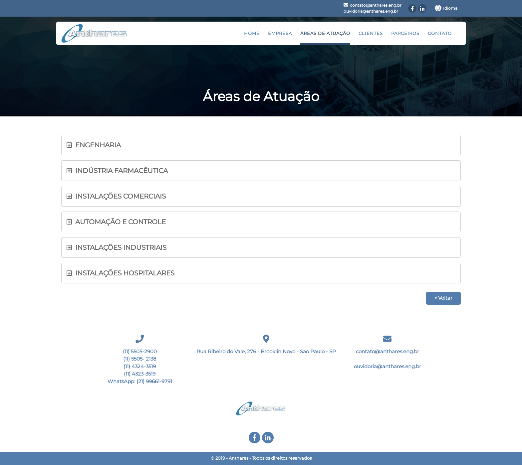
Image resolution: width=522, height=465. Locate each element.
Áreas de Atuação (325, 33)
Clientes (371, 33)
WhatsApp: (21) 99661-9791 (140, 381)
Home (252, 33)
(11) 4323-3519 (139, 374)
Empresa (280, 33)
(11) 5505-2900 (140, 351)
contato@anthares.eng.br (375, 5)
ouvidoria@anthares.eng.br (371, 11)
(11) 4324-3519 (140, 366)
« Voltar (443, 298)
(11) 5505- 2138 (139, 359)
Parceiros (405, 33)
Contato (440, 33)
